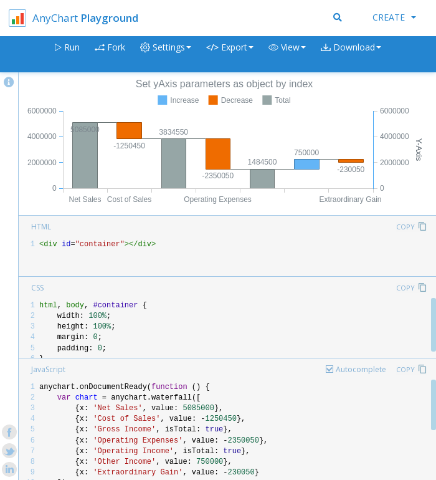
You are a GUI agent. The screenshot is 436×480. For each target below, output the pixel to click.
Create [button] (394, 17)
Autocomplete (361, 369)
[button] (287, 54)
